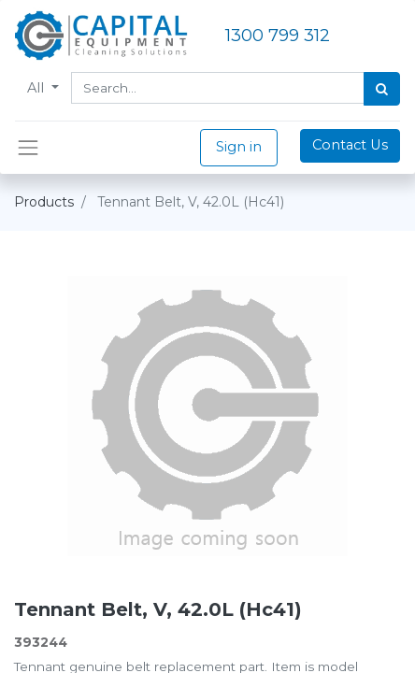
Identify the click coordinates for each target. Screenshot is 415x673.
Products (44, 201)
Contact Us (350, 144)
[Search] (382, 89)
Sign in (239, 146)
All (37, 87)
